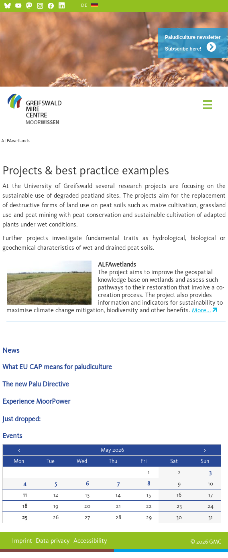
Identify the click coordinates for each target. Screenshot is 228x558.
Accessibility (90, 540)
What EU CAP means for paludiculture (57, 366)
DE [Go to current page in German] (84, 5)
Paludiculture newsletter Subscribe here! (193, 43)
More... (201, 310)
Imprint (22, 540)
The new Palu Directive (35, 384)
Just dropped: (22, 418)
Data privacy (53, 540)
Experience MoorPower (36, 401)
